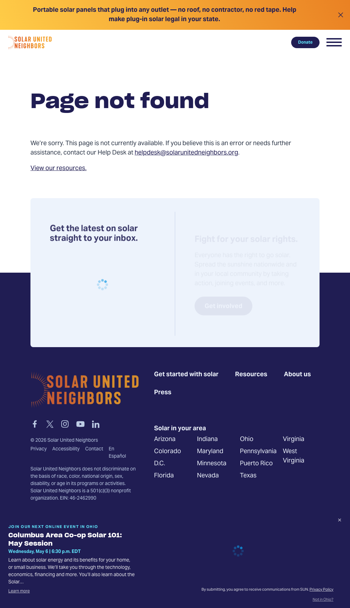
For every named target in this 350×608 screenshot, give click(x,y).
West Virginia (293, 456)
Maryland (210, 452)
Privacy (38, 449)
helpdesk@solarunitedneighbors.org (186, 153)
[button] (334, 42)
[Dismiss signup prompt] (339, 521)
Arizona (165, 440)
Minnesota (211, 464)
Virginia (293, 440)
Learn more (19, 591)
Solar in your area (180, 428)
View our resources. (58, 168)
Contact (94, 449)
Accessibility (66, 449)
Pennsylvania (258, 452)
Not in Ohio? (323, 600)
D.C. (159, 464)
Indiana (207, 440)
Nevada (208, 476)
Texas (248, 476)
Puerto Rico (256, 464)
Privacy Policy (321, 590)
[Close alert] (340, 15)
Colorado (167, 452)
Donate (305, 42)
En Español (117, 453)
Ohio (246, 440)
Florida (164, 476)
